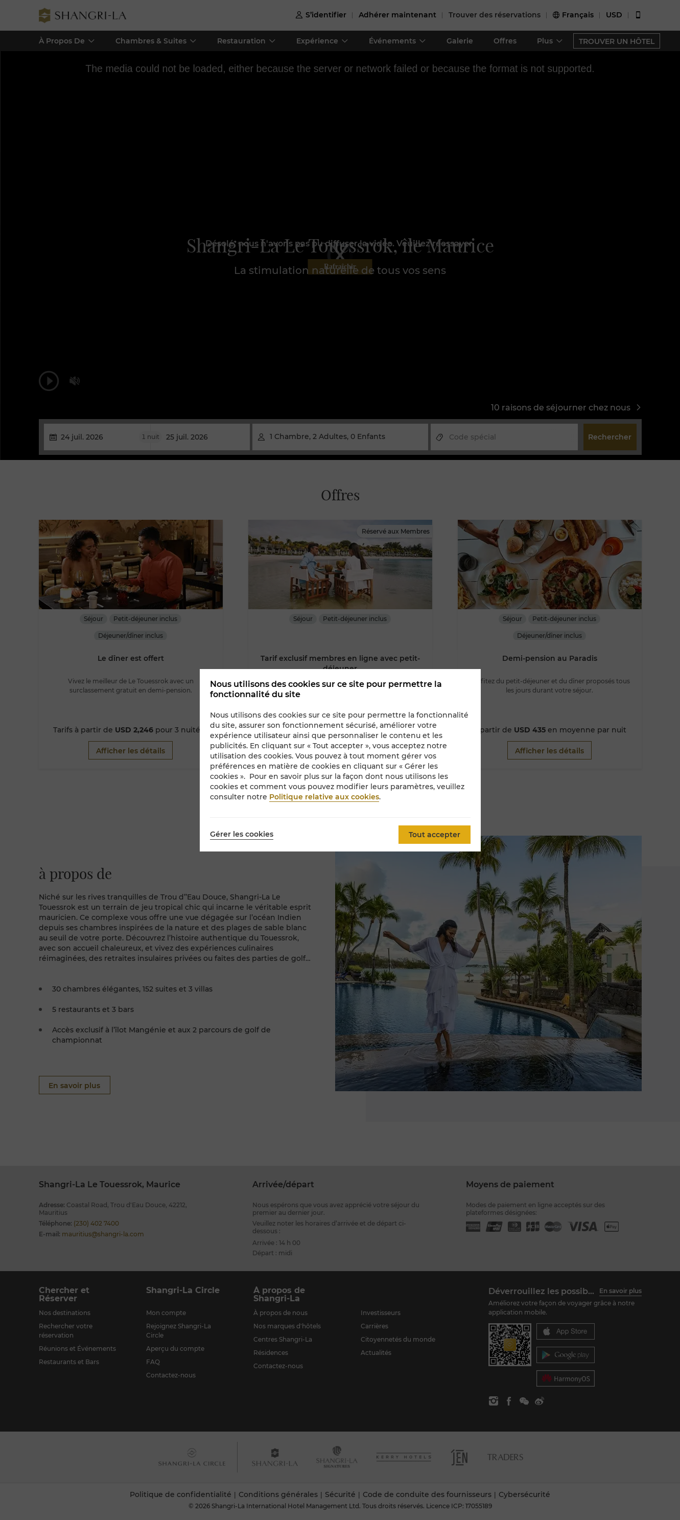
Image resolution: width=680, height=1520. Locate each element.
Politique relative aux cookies (324, 796)
